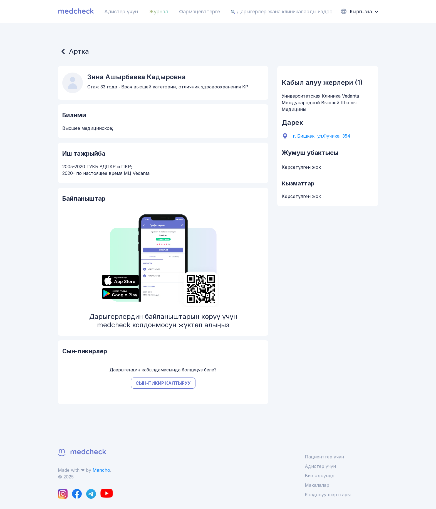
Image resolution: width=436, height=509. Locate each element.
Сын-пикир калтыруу (163, 383)
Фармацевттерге (199, 11)
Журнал (158, 11)
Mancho (101, 470)
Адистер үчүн (121, 11)
